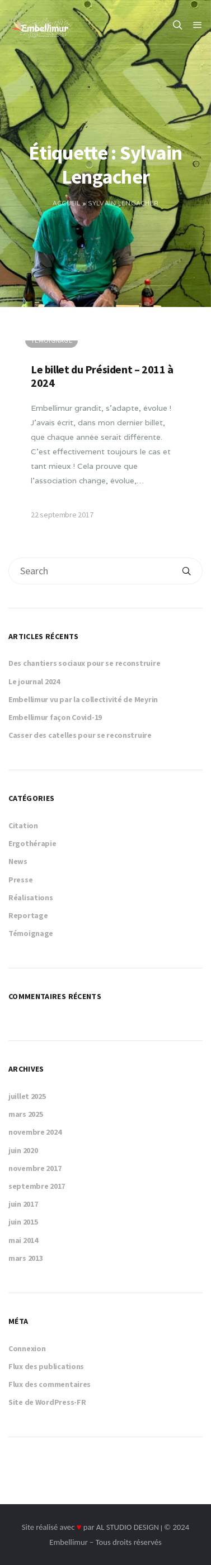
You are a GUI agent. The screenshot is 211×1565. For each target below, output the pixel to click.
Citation (23, 825)
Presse (20, 880)
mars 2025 (25, 1114)
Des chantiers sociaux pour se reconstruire (84, 663)
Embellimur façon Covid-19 (55, 717)
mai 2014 (23, 1240)
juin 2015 (22, 1222)
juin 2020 (22, 1150)
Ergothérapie (32, 843)
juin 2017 (22, 1204)
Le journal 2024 (34, 681)
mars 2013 (25, 1258)
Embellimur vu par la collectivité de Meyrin (83, 699)
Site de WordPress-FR (47, 1402)
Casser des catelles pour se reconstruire (80, 735)
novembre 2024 (34, 1132)
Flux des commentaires (49, 1384)
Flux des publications (46, 1366)
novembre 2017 (34, 1168)
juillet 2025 (27, 1096)
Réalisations (30, 897)
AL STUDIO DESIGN (127, 1527)
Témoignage (30, 933)
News (17, 861)
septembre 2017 (36, 1186)
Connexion (26, 1348)
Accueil (67, 203)
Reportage (28, 915)
